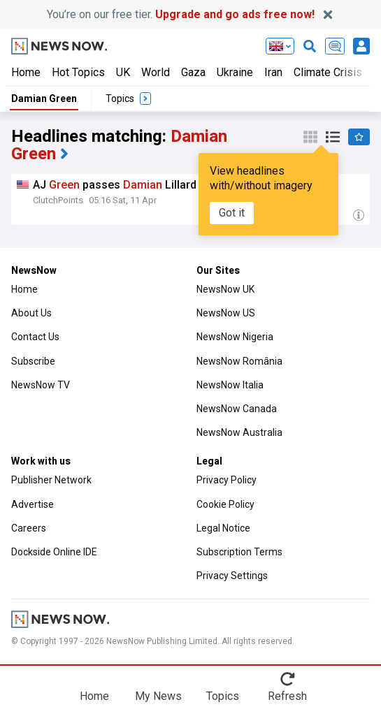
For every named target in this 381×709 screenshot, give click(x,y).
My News (158, 696)
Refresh (287, 696)
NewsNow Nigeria (234, 336)
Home (26, 72)
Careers (28, 528)
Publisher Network (51, 479)
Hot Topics (78, 72)
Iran (273, 72)
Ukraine (235, 72)
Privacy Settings (232, 575)
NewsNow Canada (236, 408)
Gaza (193, 72)
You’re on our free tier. (181, 14)
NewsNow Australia (239, 432)
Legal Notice (223, 528)
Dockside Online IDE (54, 551)
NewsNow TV (40, 384)
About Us (31, 313)
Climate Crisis (328, 72)
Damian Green (44, 98)
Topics (222, 696)
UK (123, 72)
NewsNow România (239, 361)
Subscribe (33, 361)
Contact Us (35, 336)
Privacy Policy (226, 479)
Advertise (32, 504)
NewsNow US (225, 313)
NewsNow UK (225, 289)
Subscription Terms (239, 551)
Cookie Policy (225, 504)
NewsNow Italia (230, 384)
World (155, 72)
